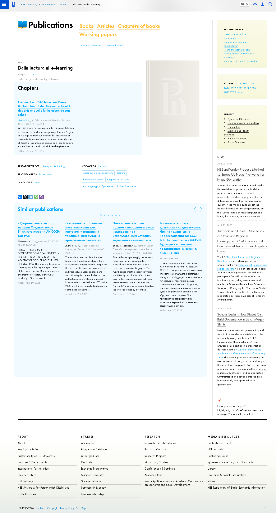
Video (211, 481)
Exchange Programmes (94, 468)
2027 (238, 83)
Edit (265, 507)
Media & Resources (223, 436)
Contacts (40, 508)
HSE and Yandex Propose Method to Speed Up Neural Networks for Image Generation (240, 174)
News (221, 157)
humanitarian (231, 45)
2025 (251, 83)
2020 (253, 88)
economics (230, 38)
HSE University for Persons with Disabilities (43, 487)
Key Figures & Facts (29, 449)
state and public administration (241, 61)
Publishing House (218, 456)
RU (242, 4)
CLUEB (30, 74)
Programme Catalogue (94, 449)
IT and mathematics (234, 49)
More (240, 92)
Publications (50, 25)
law (248, 49)
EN (247, 4)
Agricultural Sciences (239, 119)
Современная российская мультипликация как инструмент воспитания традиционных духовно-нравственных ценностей (84, 231)
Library (212, 468)
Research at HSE (115, 45)
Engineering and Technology (243, 123)
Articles (105, 26)
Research (152, 436)
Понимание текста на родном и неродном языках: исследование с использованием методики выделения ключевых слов (133, 231)
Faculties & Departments (32, 462)
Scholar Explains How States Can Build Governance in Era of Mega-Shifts (240, 319)
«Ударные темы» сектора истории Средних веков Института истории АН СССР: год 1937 (39, 229)
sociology (229, 57)
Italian (37, 182)
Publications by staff (220, 443)
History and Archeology (53, 166)
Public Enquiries (27, 494)
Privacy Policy (67, 508)
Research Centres (155, 449)
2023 (233, 88)
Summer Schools (91, 481)
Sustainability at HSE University (36, 456)
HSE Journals (215, 449)
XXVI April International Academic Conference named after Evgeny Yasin (241, 353)
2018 (233, 92)
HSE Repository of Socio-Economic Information (236, 487)
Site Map (81, 508)
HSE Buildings (25, 481)
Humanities (234, 127)
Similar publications (40, 209)
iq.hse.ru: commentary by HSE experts (230, 462)
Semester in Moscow (93, 487)
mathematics (247, 53)
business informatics (235, 34)
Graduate (87, 462)
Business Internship (92, 494)
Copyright (52, 508)
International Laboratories (160, 443)
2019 (226, 92)
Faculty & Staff (27, 475)
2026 (244, 83)
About (23, 436)
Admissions (87, 443)
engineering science (235, 42)
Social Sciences (236, 142)
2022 (240, 88)
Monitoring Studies (156, 462)
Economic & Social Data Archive (227, 475)
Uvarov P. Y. (23, 120)
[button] (101, 215)
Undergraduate (90, 456)
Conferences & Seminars (160, 468)
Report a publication (91, 45)
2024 (227, 88)
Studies (87, 436)
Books (86, 26)
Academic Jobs (153, 475)
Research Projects (155, 456)
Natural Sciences (237, 138)
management (231, 53)
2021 (246, 88)
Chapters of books (139, 26)
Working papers (98, 34)
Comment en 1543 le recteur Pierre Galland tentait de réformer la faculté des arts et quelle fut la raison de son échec (44, 108)
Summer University (92, 475)
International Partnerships (33, 468)
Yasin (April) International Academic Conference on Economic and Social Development (174, 482)
